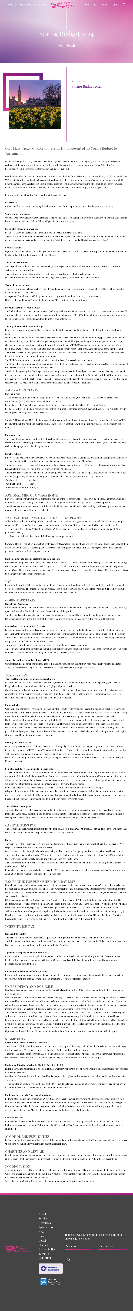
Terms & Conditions (45, 1255)
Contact (115, 4)
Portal (104, 4)
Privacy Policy (47, 1249)
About (42, 1214)
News (42, 1231)
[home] (64, 4)
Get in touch (66, 45)
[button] (10, 4)
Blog (95, 4)
